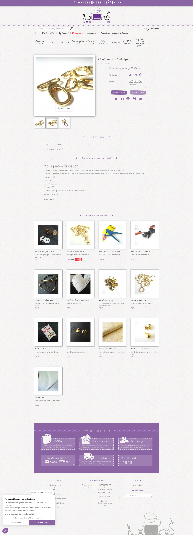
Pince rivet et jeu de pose (109, 251)
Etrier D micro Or (138, 300)
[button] (5, 531)
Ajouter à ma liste (138, 92)
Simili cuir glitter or (107, 348)
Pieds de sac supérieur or (141, 348)
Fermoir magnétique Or (45, 251)
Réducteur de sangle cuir (105, 504)
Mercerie (65, 42)
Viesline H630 (41, 397)
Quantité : (112, 81)
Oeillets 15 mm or (42, 348)
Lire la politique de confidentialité (19, 514)
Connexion (154, 28)
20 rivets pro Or (106, 300)
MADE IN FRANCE (127, 42)
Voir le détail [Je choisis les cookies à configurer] (15, 522)
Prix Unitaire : (113, 75)
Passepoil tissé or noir (44, 300)
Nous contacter (138, 485)
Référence (102, 63)
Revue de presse (55, 494)
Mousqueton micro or (75, 251)
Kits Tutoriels (103, 42)
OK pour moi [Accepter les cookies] (42, 522)
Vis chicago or (72, 348)
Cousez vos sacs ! (40, 42)
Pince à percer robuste (140, 251)
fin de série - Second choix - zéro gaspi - (140, 42)
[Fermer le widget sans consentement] (42, 492)
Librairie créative (90, 42)
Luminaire (115, 42)
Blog (54, 489)
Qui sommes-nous (54, 485)
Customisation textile (78, 42)
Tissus (52, 42)
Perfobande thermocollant (78, 300)
